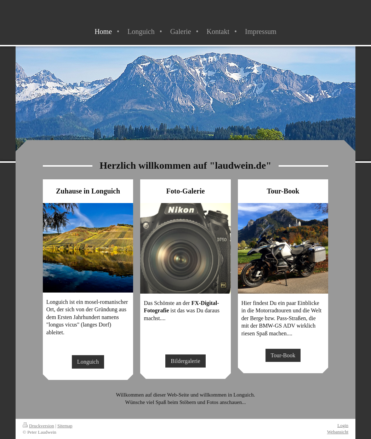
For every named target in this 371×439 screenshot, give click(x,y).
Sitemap (65, 425)
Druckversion (38, 425)
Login (342, 425)
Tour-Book (283, 355)
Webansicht (337, 431)
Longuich (88, 362)
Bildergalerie (185, 361)
